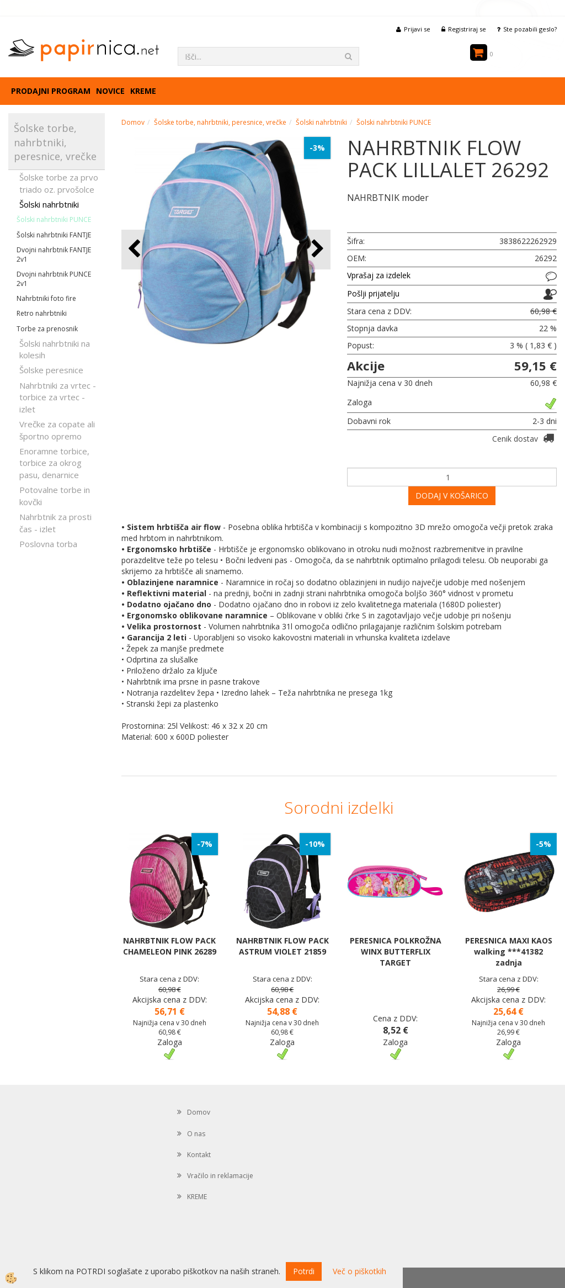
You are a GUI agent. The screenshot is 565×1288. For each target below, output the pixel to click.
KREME (143, 91)
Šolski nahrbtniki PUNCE (54, 219)
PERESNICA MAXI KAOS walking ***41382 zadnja (508, 951)
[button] (316, 249)
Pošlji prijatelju (373, 293)
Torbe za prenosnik (47, 328)
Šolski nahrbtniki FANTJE (54, 235)
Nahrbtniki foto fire (46, 298)
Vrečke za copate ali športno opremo (57, 429)
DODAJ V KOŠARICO (451, 495)
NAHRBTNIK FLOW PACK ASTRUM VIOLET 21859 (282, 946)
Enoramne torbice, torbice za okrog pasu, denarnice (54, 463)
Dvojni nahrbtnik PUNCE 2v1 (54, 278)
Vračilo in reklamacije (220, 1175)
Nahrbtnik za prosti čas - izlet (55, 522)
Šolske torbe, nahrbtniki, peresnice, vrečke (220, 122)
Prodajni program (50, 91)
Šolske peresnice (51, 369)
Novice (110, 91)
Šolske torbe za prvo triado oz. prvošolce (58, 183)
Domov (133, 122)
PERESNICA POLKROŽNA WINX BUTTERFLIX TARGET (395, 951)
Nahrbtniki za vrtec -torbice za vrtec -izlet (57, 397)
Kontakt (199, 1154)
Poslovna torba (48, 543)
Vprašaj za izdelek (379, 275)
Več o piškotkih (359, 1271)
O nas (196, 1133)
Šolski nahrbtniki (49, 204)
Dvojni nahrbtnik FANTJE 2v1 (54, 254)
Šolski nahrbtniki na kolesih (54, 349)
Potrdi (304, 1271)
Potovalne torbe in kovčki (54, 495)
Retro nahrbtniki (42, 313)
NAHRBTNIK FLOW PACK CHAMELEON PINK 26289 (169, 946)
